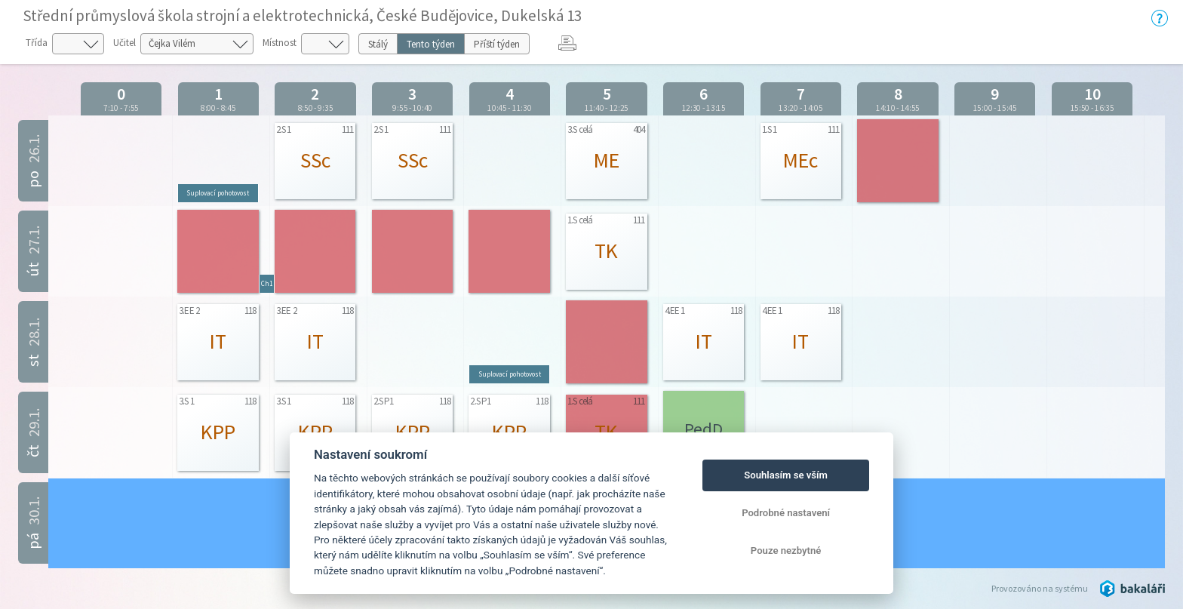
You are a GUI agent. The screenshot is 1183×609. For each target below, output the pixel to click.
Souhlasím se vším (786, 475)
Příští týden (497, 44)
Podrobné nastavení (786, 512)
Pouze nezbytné (786, 550)
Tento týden (431, 44)
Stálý (378, 44)
